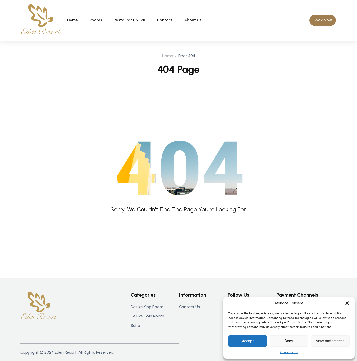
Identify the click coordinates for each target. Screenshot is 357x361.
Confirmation (289, 352)
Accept (248, 341)
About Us (193, 20)
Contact (165, 20)
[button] (347, 303)
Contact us (189, 306)
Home (72, 20)
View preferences (330, 341)
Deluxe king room (147, 306)
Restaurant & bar (129, 20)
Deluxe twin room (147, 316)
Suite (135, 325)
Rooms (95, 20)
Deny (289, 341)
